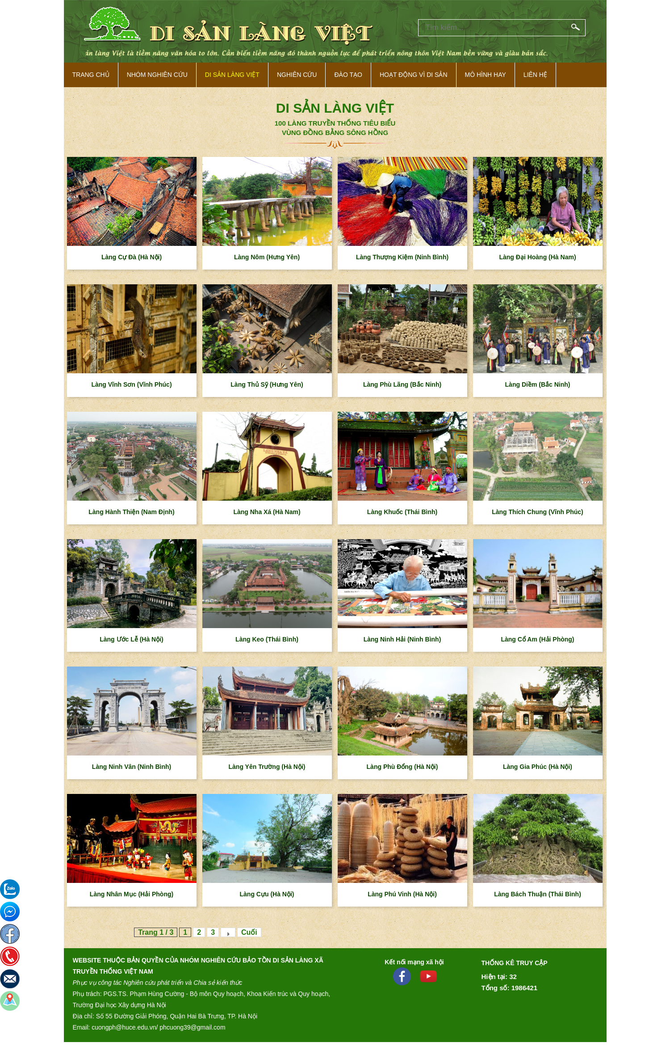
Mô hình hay (485, 74)
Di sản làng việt (232, 74)
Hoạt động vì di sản (414, 74)
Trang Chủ (90, 74)
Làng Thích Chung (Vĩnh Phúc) (537, 511)
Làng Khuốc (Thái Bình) (402, 511)
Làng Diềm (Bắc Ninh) (537, 384)
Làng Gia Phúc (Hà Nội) (537, 766)
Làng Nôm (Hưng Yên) (267, 257)
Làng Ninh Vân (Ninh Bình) (131, 766)
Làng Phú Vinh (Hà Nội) (402, 894)
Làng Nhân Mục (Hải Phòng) (131, 894)
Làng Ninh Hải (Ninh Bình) (402, 639)
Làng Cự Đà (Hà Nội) (131, 257)
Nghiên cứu (297, 74)
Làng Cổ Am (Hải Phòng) (537, 639)
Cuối (249, 932)
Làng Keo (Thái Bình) (266, 639)
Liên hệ (535, 74)
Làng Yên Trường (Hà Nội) (267, 766)
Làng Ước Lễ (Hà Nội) (131, 639)
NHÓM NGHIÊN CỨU (157, 74)
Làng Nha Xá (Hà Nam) (266, 511)
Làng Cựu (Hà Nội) (267, 894)
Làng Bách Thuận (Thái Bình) (537, 894)
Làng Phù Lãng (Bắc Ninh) (402, 384)
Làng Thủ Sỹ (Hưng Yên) (266, 384)
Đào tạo (348, 74)
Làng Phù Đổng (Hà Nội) (402, 766)
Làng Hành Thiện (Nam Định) (131, 511)
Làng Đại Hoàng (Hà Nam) (537, 257)
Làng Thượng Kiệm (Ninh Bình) (402, 257)
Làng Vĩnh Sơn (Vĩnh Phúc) (131, 384)
